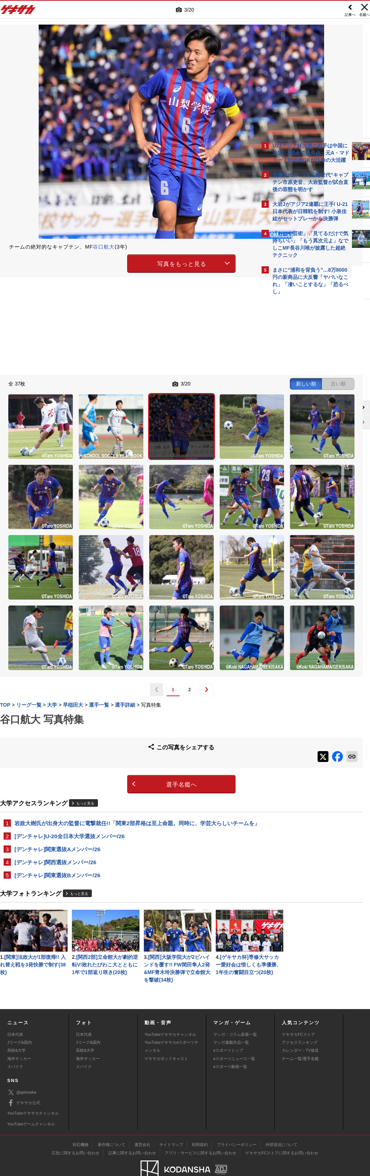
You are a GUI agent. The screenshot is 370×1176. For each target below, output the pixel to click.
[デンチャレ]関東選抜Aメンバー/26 (57, 757)
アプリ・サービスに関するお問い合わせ (200, 1131)
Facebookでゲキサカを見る (302, 422)
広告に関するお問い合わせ (75, 1131)
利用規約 (200, 1123)
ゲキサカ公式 (23, 1081)
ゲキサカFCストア (298, 1012)
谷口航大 (104, 247)
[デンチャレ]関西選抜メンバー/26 (55, 771)
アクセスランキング (300, 1020)
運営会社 (142, 1123)
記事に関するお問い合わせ (132, 1131)
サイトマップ (171, 1123)
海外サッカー (19, 1036)
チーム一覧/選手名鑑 (300, 1036)
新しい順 (187, 383)
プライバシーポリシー (237, 1123)
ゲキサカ (18, 11)
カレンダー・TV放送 (300, 1028)
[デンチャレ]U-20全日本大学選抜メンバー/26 (69, 744)
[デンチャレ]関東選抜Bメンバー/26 (57, 784)
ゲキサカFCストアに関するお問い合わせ (281, 1131)
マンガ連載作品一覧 (231, 1020)
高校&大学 (16, 1028)
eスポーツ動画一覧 (230, 1045)
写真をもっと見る (122, 262)
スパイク (15, 1045)
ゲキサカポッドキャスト (166, 1036)
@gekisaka (21, 1070)
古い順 (219, 383)
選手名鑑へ (122, 684)
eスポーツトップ (228, 1028)
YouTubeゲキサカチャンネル (170, 1012)
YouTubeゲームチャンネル (31, 1102)
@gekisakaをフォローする (301, 408)
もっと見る (85, 703)
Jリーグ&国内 (19, 1020)
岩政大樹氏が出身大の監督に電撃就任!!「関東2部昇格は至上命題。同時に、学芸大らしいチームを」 (129, 727)
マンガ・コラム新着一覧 (235, 1012)
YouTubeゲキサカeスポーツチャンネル (171, 1024)
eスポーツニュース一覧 (234, 1036)
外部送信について (281, 1123)
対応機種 (81, 1123)
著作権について (111, 1123)
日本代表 (15, 1012)
